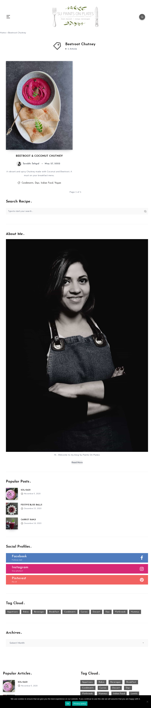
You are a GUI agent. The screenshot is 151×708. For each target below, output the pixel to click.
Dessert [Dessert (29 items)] (116, 688)
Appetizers (12, 612)
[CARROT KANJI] (12, 523)
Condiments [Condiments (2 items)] (88, 688)
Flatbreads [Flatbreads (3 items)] (87, 694)
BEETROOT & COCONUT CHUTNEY (39, 156)
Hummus (135, 612)
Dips (37, 183)
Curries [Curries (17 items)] (102, 688)
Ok (68, 704)
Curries (84, 612)
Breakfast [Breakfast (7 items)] (131, 682)
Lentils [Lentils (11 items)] (134, 694)
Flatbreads (120, 612)
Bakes (26, 612)
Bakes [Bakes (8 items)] (102, 682)
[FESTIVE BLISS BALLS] (12, 509)
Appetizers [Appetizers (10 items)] (87, 682)
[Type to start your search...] (77, 211)
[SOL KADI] (12, 494)
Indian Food (47, 183)
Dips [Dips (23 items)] (128, 688)
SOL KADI (25, 490)
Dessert (96, 612)
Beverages (39, 612)
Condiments (28, 183)
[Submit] (145, 211)
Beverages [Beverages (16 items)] (115, 682)
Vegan (57, 183)
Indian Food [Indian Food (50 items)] (119, 694)
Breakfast (54, 612)
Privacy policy (80, 704)
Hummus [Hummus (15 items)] (103, 694)
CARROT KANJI (28, 520)
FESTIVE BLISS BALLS (31, 505)
